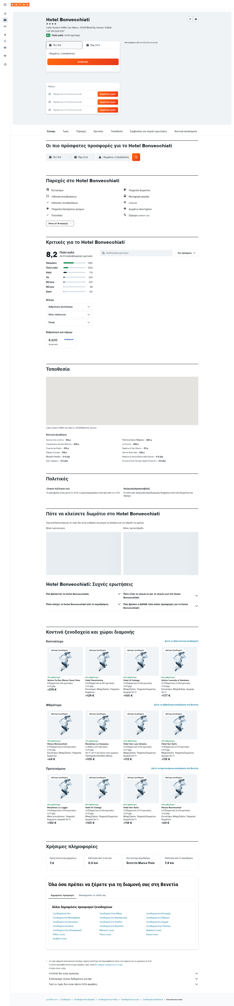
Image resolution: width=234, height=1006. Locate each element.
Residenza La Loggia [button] (57, 807)
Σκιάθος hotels (60, 938)
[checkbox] (61, 342)
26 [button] (83, 101)
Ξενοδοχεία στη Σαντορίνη (65, 922)
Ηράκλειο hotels (153, 930)
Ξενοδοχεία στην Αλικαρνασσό (67, 930)
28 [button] (97, 101)
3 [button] (69, 80)
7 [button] (97, 80)
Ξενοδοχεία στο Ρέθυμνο (158, 917)
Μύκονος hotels (106, 930)
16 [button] (112, 87)
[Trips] (5, 56)
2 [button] (112, 72)
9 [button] (112, 80)
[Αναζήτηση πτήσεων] (5, 14)
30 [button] (112, 101)
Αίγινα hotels (152, 934)
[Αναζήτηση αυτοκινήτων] (5, 26)
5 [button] (83, 80)
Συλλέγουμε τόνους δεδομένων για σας (123, 979)
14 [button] (98, 87)
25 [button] (76, 101)
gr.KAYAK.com (51, 999)
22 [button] (105, 94)
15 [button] (105, 87)
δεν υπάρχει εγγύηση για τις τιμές (109, 965)
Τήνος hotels (105, 934)
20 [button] (90, 94)
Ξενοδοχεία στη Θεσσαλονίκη (113, 917)
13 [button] (91, 87)
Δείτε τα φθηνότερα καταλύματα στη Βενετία (176, 704)
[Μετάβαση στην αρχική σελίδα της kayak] (20, 4)
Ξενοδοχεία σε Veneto (130, 999)
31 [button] (69, 108)
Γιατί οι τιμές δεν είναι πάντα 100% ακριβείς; (123, 984)
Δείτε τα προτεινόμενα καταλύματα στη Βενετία (174, 768)
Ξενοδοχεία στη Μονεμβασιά (66, 917)
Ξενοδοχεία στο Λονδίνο (110, 922)
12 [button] (83, 87)
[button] (5, 4)
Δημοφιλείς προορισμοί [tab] (62, 895)
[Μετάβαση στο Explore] (5, 35)
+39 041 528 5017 (55, 31)
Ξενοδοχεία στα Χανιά (63, 926)
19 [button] (83, 94)
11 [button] (76, 87)
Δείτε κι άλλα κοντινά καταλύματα (181, 641)
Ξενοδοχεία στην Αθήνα (110, 913)
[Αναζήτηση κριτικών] (139, 253)
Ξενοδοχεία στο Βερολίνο (111, 926)
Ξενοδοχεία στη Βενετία (153, 999)
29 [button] (105, 101)
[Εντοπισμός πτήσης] (5, 41)
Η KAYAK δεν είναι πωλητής (123, 973)
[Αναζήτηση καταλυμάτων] (5, 20)
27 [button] (90, 101)
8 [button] (105, 80)
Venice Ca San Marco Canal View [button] (63, 680)
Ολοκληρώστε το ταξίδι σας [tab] (92, 895)
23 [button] (112, 94)
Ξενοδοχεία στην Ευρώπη (84, 999)
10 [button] (69, 87)
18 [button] (76, 94)
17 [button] (69, 94)
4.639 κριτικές (72, 35)
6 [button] (90, 80)
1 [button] (104, 72)
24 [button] (69, 101)
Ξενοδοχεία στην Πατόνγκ (158, 926)
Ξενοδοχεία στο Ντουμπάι (158, 913)
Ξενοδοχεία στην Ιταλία (107, 999)
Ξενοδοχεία (65, 999)
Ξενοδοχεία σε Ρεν (62, 913)
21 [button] (98, 94)
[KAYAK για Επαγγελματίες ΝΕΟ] (5, 47)
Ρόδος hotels (59, 934)
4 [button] (76, 80)
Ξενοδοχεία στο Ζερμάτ (157, 922)
